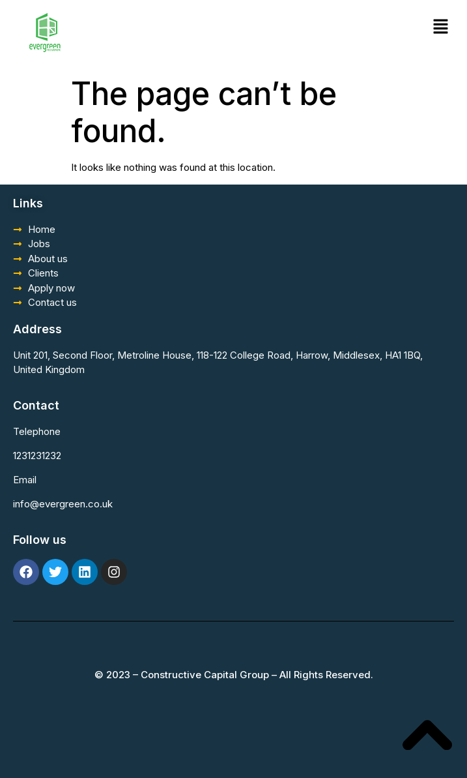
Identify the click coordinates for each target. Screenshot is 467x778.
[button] (441, 27)
